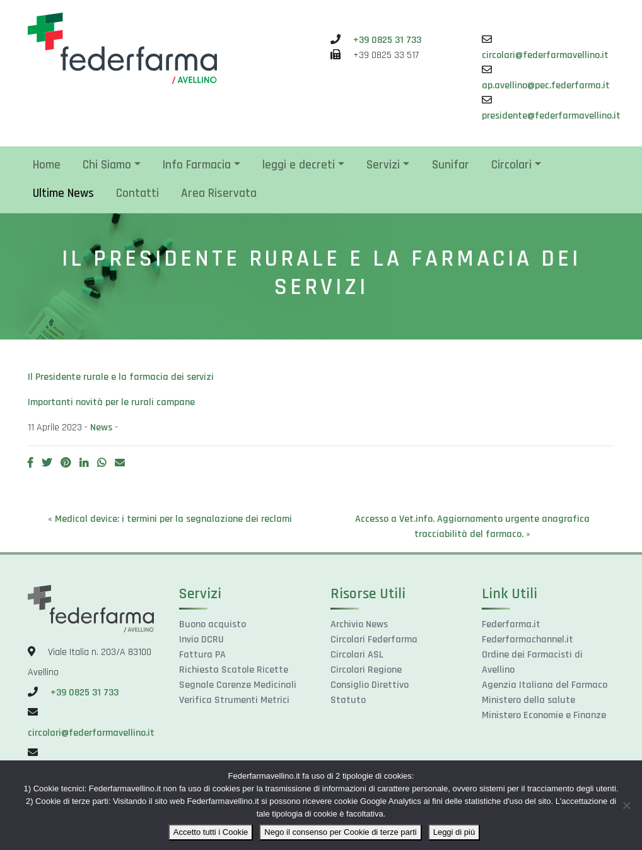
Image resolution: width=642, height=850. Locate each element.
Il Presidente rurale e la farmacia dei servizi (121, 377)
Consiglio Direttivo (369, 685)
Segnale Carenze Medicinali (237, 685)
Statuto (348, 700)
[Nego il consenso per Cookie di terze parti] (626, 805)
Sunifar (450, 165)
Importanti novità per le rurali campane (111, 402)
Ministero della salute (528, 700)
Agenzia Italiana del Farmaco (544, 685)
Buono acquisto (212, 624)
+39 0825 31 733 (387, 40)
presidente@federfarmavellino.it (551, 115)
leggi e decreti (298, 165)
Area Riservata (219, 193)
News (101, 427)
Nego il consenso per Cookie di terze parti (340, 832)
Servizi (383, 165)
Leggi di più (454, 832)
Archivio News (359, 624)
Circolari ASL (356, 654)
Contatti (137, 193)
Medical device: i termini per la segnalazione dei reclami (173, 519)
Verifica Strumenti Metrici (234, 700)
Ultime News (63, 193)
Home (47, 165)
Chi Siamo (107, 165)
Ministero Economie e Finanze (544, 715)
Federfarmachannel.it (527, 639)
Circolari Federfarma (373, 639)
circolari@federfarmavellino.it (545, 55)
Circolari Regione (366, 669)
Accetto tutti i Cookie (210, 832)
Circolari (511, 165)
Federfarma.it (511, 624)
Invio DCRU (201, 639)
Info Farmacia (197, 165)
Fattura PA (202, 654)
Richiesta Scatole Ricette (233, 669)
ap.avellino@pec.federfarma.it (546, 85)
